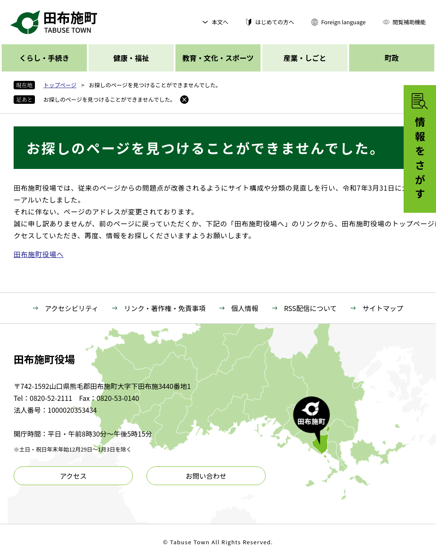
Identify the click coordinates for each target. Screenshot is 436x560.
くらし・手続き (44, 58)
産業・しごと (305, 58)
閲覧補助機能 (409, 22)
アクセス (73, 476)
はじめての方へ (274, 22)
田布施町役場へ (39, 254)
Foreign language (343, 22)
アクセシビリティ (71, 308)
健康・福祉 (131, 58)
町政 (391, 58)
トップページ (60, 85)
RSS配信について (310, 308)
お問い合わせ (206, 476)
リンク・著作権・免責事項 (165, 308)
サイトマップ (382, 308)
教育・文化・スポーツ (217, 58)
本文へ (220, 22)
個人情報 (244, 308)
